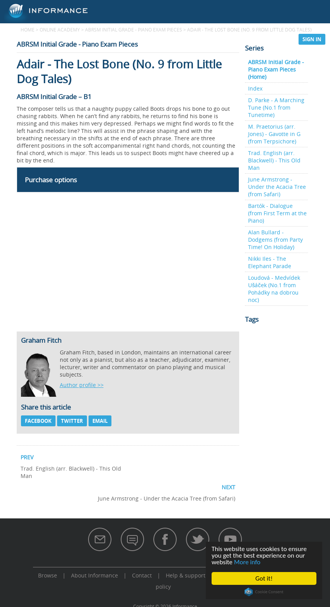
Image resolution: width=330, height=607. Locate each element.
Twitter (72, 420)
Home (28, 29)
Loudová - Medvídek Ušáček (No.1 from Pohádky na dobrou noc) (274, 289)
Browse (166, 39)
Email (100, 420)
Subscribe (205, 39)
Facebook (38, 420)
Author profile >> (82, 385)
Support (275, 39)
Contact (142, 575)
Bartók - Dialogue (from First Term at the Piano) (277, 213)
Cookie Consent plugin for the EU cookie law (264, 592)
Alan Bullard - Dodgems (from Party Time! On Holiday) (275, 239)
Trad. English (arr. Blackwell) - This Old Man (274, 160)
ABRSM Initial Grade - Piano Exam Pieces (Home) (276, 69)
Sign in (311, 39)
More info (247, 562)
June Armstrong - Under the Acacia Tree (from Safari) (277, 187)
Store (241, 39)
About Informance (94, 575)
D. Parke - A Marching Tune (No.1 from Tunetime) (276, 107)
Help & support (185, 575)
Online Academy (117, 39)
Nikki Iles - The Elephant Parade (269, 262)
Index (255, 88)
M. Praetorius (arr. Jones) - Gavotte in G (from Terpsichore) (274, 134)
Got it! (264, 578)
